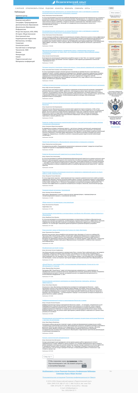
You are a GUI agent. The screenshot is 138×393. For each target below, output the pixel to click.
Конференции (81, 371)
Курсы (67, 374)
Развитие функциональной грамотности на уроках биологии (62, 154)
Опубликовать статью (51, 371)
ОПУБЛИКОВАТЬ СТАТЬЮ (35, 8)
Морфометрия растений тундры (53, 248)
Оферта (92, 377)
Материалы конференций (25, 61)
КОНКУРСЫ (59, 8)
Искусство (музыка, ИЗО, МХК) (27, 32)
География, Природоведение (26, 22)
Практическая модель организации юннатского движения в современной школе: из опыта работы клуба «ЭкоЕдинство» (72, 172)
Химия (18, 57)
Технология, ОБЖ (22, 50)
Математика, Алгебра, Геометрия (24, 42)
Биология (19, 18)
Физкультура (20, 54)
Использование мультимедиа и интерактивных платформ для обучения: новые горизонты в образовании (72, 214)
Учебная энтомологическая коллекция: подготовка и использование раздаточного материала (73, 85)
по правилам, (72, 361)
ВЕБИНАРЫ (69, 8)
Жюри (72, 374)
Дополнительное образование (27, 25)
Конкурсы (72, 371)
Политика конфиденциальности (77, 377)
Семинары (60, 374)
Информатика (21, 29)
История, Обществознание (25, 34)
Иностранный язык (23, 36)
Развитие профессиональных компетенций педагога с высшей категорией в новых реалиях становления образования (72, 123)
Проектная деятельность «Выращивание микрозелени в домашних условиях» (68, 142)
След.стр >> (48, 357)
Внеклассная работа (23, 20)
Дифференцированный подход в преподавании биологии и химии (64, 300)
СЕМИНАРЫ (79, 8)
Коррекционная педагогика (26, 38)
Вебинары (92, 371)
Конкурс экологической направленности (55, 338)
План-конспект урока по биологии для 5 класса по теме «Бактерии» (64, 230)
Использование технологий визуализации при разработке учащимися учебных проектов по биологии (72, 103)
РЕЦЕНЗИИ (49, 8)
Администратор (21, 16)
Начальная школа (22, 45)
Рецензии (63, 371)
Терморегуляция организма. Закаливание (56, 190)
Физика (18, 52)
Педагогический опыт (24, 59)
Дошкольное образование (25, 27)
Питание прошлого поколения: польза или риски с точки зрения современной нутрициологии (73, 67)
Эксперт (78, 374)
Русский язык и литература (26, 48)
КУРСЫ (87, 8)
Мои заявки (115, 13)
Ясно (84, 366)
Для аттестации (115, 127)
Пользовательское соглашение (54, 377)
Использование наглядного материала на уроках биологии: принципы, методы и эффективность (69, 282)
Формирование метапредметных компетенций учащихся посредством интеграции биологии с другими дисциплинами (73, 319)
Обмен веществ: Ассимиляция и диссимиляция (58, 202)
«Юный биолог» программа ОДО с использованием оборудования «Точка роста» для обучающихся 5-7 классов (70, 265)
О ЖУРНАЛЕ (19, 8)
